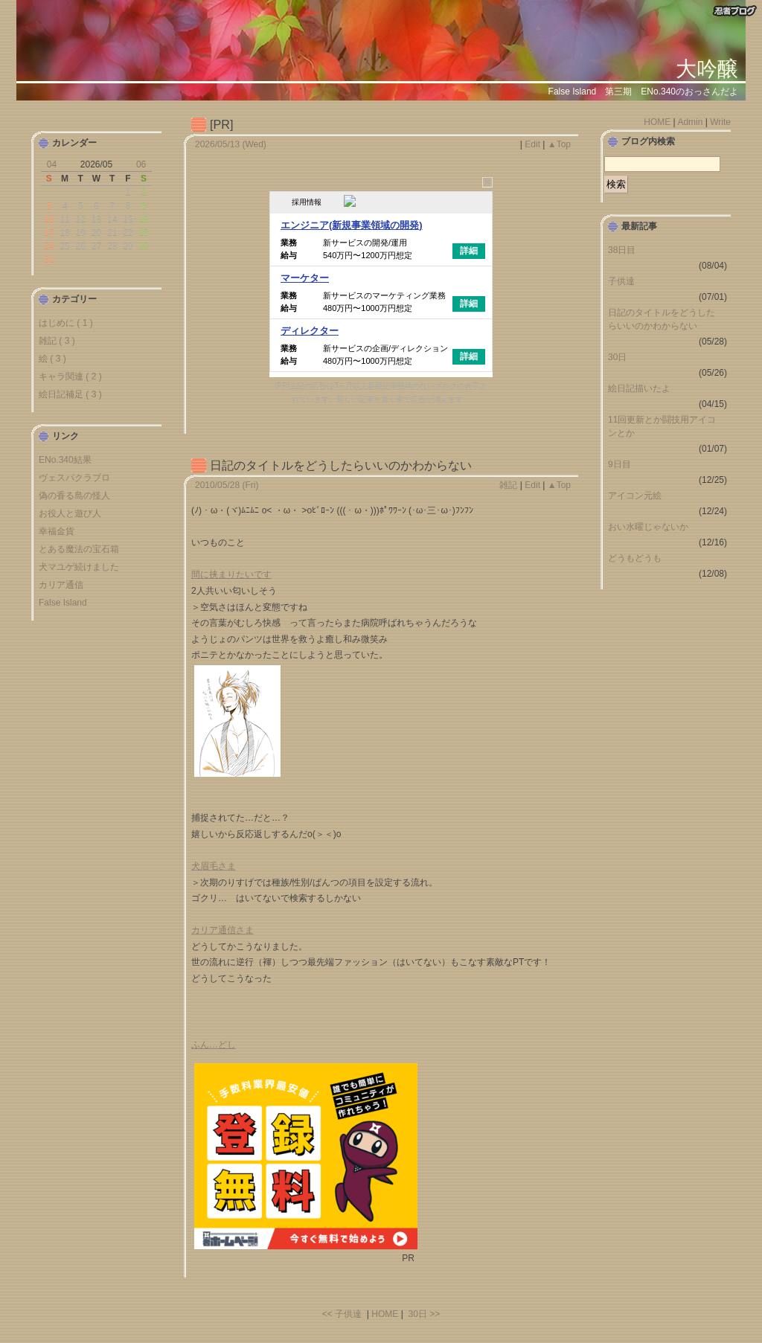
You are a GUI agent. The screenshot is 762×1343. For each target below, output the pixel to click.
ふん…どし (213, 1044)
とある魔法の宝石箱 (79, 549)
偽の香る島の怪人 (74, 495)
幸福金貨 (56, 531)
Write (720, 122)
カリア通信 (61, 585)
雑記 (508, 485)
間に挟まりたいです (231, 574)
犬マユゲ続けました (79, 567)
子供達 (621, 281)
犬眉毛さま (213, 866)
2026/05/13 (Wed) (230, 144)
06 (141, 164)
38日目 (621, 250)
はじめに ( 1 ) (66, 323)
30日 (617, 357)
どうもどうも (635, 558)
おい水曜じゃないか (648, 527)
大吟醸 (707, 68)
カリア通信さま (222, 930)
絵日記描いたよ (639, 388)
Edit (532, 144)
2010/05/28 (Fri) (226, 485)
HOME (384, 1314)
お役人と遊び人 (70, 513)
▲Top (559, 144)
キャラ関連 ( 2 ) (70, 376)
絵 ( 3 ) (52, 358)
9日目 (619, 464)
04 (52, 164)
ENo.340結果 (65, 460)
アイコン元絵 (635, 495)
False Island (63, 602)
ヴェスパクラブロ (74, 477)
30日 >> (424, 1314)
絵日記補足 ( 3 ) (70, 394)
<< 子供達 (342, 1314)
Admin (689, 122)
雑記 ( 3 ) (57, 341)
